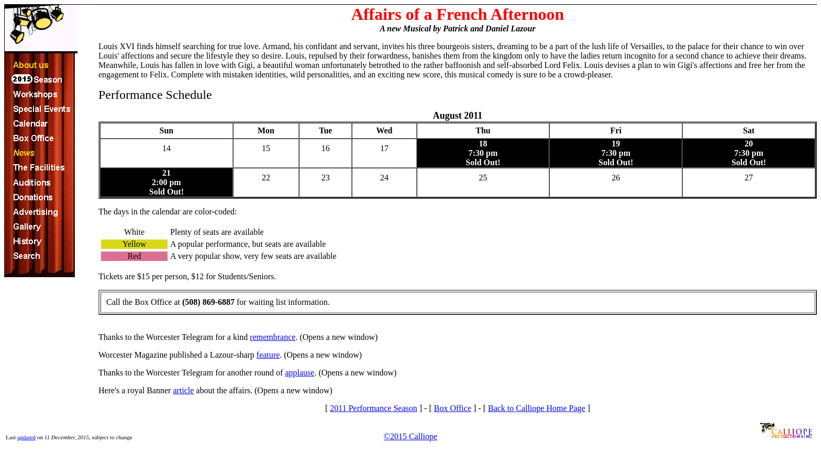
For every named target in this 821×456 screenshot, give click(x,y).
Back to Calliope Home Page (536, 408)
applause (299, 372)
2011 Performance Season (373, 408)
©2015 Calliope (410, 436)
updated (26, 437)
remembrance (272, 337)
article (183, 390)
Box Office (452, 408)
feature (268, 354)
